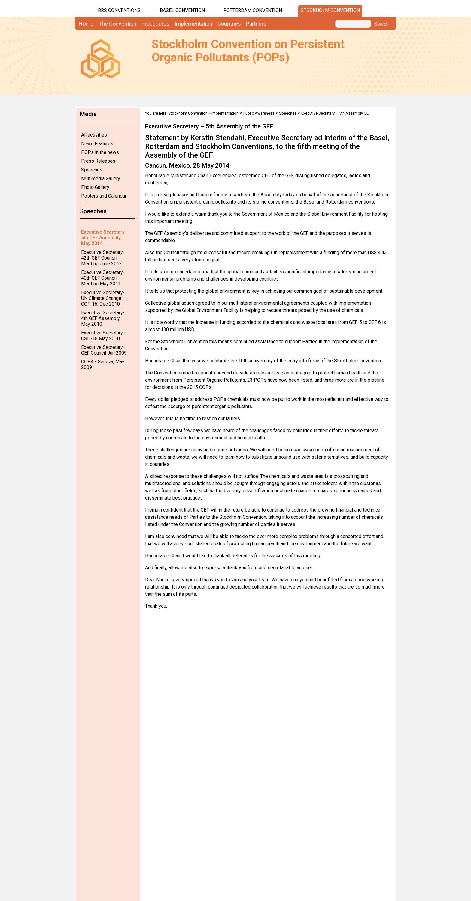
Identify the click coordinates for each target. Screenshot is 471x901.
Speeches (91, 170)
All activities (94, 135)
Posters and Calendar (103, 196)
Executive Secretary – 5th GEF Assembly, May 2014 (105, 237)
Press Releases (98, 161)
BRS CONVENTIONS (119, 10)
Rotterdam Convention (252, 10)
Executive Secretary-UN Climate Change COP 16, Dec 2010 (103, 298)
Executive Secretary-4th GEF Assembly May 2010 (103, 318)
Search (381, 24)
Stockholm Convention (330, 10)
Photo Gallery (95, 187)
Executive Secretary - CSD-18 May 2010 (103, 335)
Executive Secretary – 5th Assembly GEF (336, 113)
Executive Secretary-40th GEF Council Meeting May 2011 (103, 278)
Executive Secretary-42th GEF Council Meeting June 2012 (103, 257)
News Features (97, 143)
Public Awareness (258, 113)
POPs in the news (100, 152)
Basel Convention (182, 10)
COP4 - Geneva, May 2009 (102, 364)
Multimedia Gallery (100, 178)
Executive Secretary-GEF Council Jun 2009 (104, 350)
